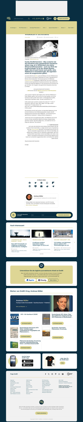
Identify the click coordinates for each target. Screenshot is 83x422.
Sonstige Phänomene (34, 24)
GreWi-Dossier (29, 380)
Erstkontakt (21, 250)
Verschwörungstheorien (47, 391)
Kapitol (65, 249)
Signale (18, 251)
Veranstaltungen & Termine (47, 389)
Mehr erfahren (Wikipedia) (32, 205)
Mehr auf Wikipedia (21, 306)
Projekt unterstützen (63, 18)
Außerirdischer (40, 249)
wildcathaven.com (29, 80)
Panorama (28, 393)
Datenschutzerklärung (63, 381)
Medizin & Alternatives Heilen (32, 389)
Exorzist (48, 249)
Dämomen (45, 249)
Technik (19, 241)
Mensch (63, 24)
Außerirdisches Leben (16, 239)
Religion (36, 250)
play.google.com (27, 364)
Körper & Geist (29, 385)
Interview (28, 381)
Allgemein (12, 380)
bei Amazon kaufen (26, 323)
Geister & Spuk (13, 388)
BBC (36, 75)
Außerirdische (16, 250)
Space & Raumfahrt (53, 24)
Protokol (12, 251)
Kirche (34, 250)
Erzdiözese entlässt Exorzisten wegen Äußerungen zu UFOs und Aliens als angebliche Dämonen (41, 245)
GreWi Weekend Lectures (15, 393)
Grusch (62, 249)
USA (59, 250)
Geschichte (12, 389)
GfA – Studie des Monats (15, 392)
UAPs (55, 250)
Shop (62, 363)
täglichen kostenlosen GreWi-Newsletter (46, 90)
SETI (15, 251)
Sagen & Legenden (46, 382)
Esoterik (12, 385)
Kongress (68, 249)
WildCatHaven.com (34, 59)
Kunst (27, 388)
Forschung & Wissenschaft (15, 386)
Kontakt (25, 250)
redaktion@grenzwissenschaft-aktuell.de (55, 18)
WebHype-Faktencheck (46, 392)
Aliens (37, 249)
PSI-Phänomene (22, 24)
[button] (30, 183)
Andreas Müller (27, 37)
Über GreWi (70, 24)
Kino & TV (28, 382)
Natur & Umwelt (29, 392)
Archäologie (13, 24)
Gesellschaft (63, 239)
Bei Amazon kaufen (25, 347)
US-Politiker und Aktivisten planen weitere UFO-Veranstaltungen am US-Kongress (62, 244)
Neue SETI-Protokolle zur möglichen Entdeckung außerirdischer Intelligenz (19, 245)
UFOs (44, 24)
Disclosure (56, 239)
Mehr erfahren (53, 280)
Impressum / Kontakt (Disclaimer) (65, 382)
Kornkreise (28, 384)
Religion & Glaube (37, 239)
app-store (27, 361)
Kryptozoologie (34, 129)
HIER (29, 90)
